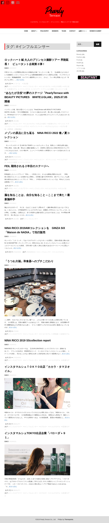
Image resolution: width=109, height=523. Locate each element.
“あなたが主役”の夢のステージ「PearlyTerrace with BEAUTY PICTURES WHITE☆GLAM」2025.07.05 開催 (36, 97)
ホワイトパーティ (37, 126)
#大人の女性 (57, 86)
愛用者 (10, 129)
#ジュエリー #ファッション (46, 159)
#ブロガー (43, 360)
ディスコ (62, 124)
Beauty (17, 424)
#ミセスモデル (45, 86)
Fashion (17, 157)
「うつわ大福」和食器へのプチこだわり (29, 261)
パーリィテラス (24, 89)
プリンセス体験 (48, 89)
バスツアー (36, 89)
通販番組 (18, 129)
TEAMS (64, 31)
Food (16, 331)
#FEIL (11, 188)
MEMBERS (55, 31)
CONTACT (72, 31)
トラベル (17, 83)
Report (79, 65)
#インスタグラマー (15, 86)
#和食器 (55, 334)
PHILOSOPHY (44, 31)
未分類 (25, 83)
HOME (26, 31)
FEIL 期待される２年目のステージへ (26, 166)
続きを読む (21, 80)
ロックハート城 (61, 89)
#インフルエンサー (31, 86)
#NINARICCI (13, 159)
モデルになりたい (52, 126)
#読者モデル (12, 89)
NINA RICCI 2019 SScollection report (27, 340)
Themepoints (69, 519)
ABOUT (34, 31)
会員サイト (82, 31)
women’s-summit (95, 31)
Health (79, 63)
